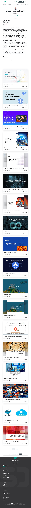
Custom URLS (5, 494)
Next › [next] (17, 449)
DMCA (15, 505)
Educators (5, 478)
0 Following (16, 15)
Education (17, 4)
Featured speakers (6, 473)
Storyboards (5, 470)
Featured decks (5, 472)
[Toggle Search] (25, 2)
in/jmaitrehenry (6, 25)
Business (9, 4)
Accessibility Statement (21, 505)
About (7, 505)
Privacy (12, 505)
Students (4, 480)
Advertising (5, 488)
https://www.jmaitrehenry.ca (9, 23)
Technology (5, 468)
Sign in (16, 1)
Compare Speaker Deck (7, 486)
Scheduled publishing (6, 496)
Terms (10, 505)
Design (13, 4)
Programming (5, 467)
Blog (4, 485)
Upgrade (20, 454)
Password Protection (6, 493)
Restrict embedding (6, 498)
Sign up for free (21, 1)
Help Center (5, 484)
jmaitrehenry (6, 24)
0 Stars (15, 18)
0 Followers (20, 15)
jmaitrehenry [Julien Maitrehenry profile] (7, 86)
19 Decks (10, 15)
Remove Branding (6, 497)
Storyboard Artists (6, 477)
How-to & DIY (23, 4)
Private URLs (5, 492)
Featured (4, 4)
